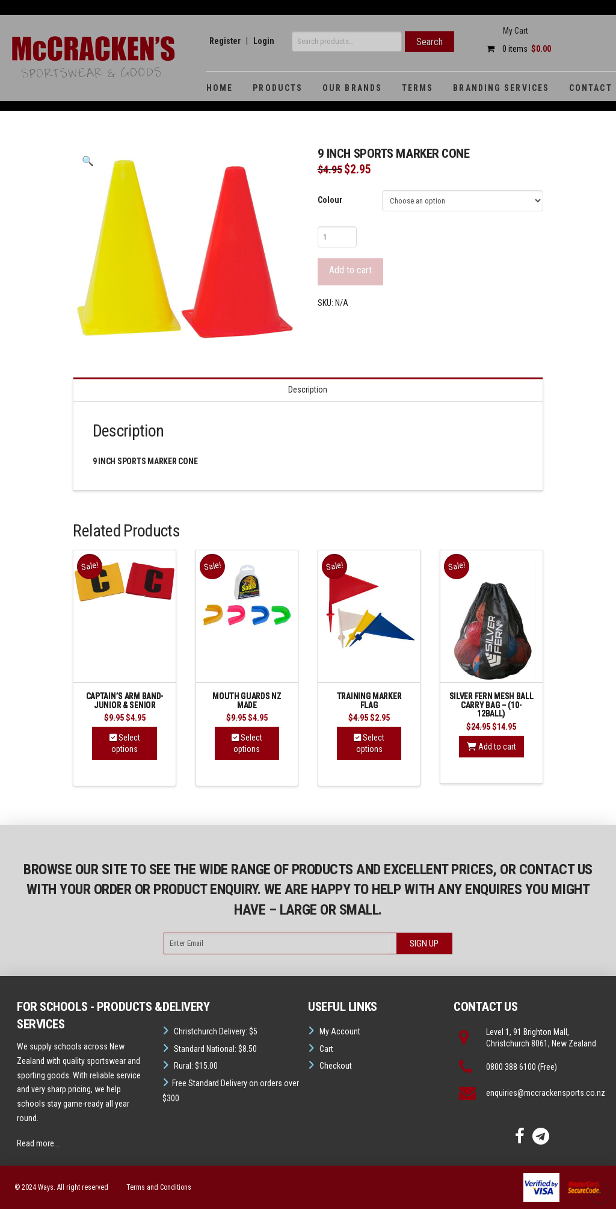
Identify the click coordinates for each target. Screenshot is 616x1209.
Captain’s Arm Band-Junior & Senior (125, 700)
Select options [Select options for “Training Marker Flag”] (369, 743)
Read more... (38, 1143)
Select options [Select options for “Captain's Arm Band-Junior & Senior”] (124, 743)
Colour (330, 200)
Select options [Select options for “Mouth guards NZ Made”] (247, 743)
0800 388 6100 (511, 1067)
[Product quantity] (337, 236)
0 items (516, 49)
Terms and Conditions (158, 1187)
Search (429, 42)
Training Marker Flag (369, 700)
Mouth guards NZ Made (247, 700)
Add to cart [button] (491, 746)
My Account (339, 1031)
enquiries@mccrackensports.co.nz (545, 1093)
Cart (326, 1049)
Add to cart (350, 270)
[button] (87, 161)
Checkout (335, 1066)
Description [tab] (307, 389)
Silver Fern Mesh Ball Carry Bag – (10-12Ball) (491, 704)
